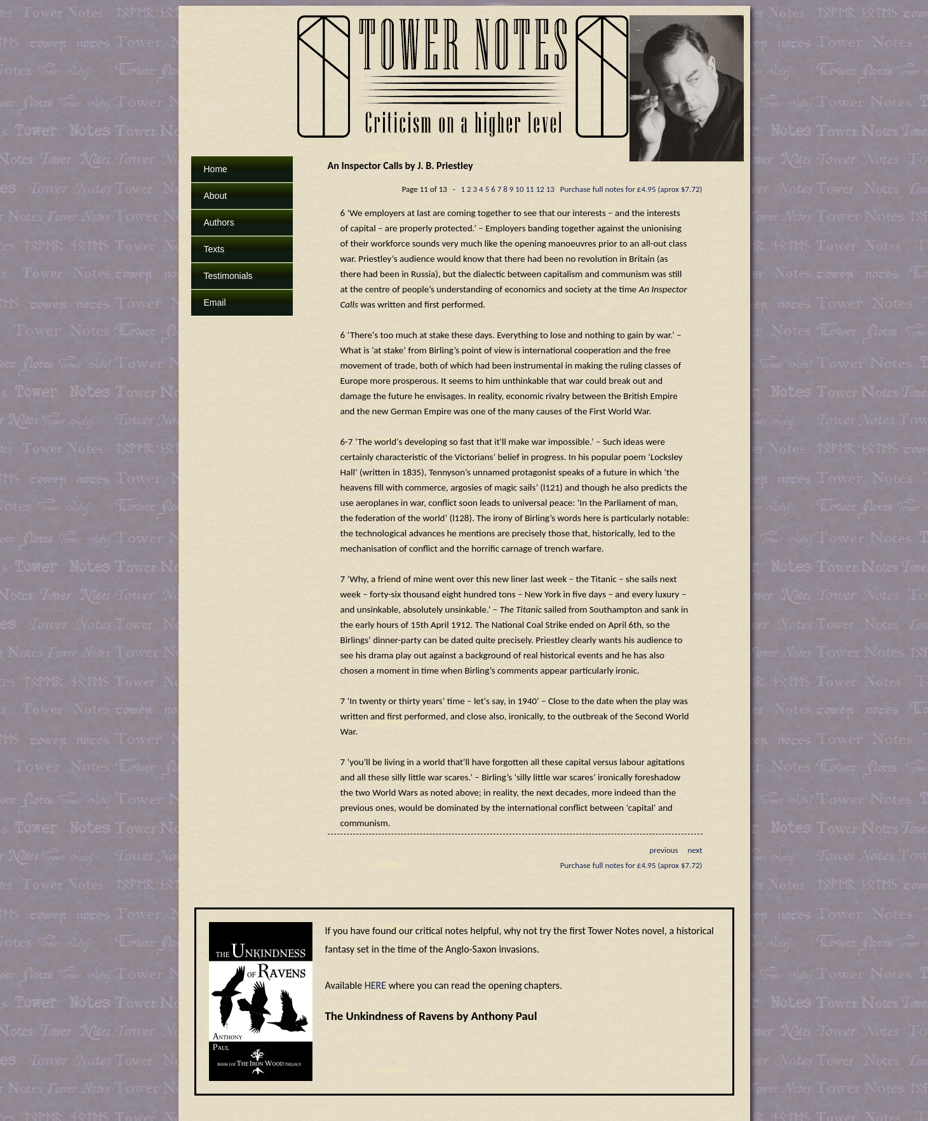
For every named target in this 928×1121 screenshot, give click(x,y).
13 (550, 189)
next (694, 850)
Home (215, 169)
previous (663, 850)
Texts (214, 249)
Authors (219, 222)
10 (519, 189)
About (215, 196)
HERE (375, 985)
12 (540, 189)
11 (530, 189)
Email (215, 302)
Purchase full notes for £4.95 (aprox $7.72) (631, 189)
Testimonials (228, 276)
